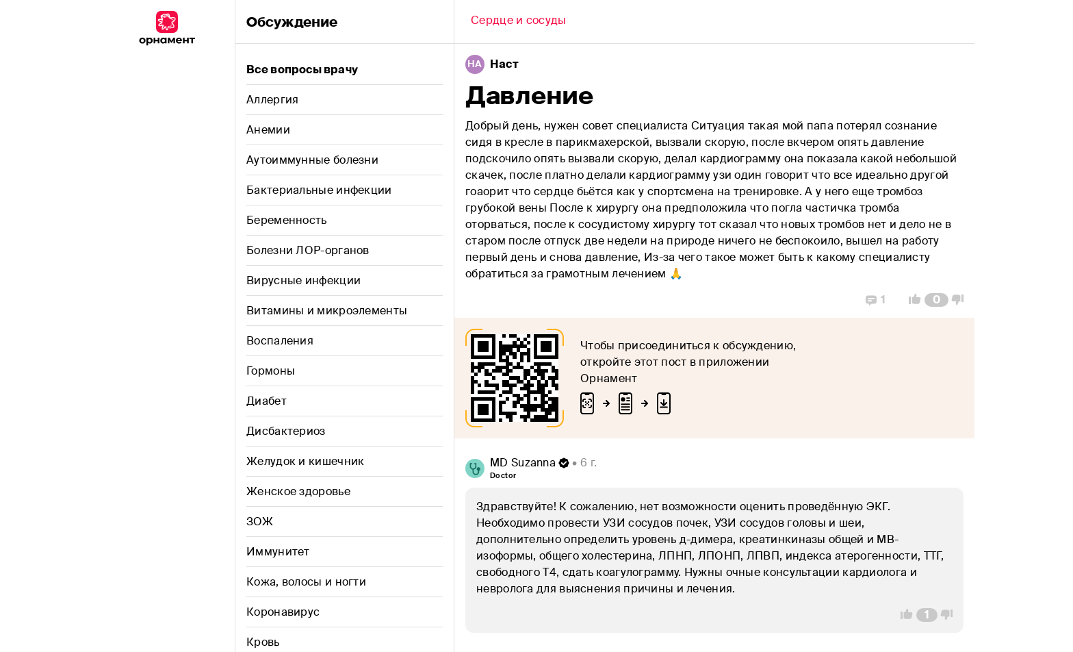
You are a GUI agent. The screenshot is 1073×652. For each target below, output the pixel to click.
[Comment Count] (936, 300)
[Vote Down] (961, 300)
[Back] (518, 22)
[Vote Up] (911, 300)
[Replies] (875, 300)
